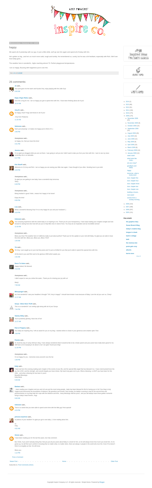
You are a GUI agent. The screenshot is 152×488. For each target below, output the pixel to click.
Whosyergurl (19, 292)
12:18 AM (18, 226)
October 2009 (132, 126)
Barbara (17, 386)
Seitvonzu (18, 126)
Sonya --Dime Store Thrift (23, 304)
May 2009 (130, 142)
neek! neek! (131, 155)
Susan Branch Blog (133, 225)
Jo (15, 86)
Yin (16, 247)
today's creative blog (133, 229)
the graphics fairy (132, 222)
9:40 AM (17, 91)
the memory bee (131, 243)
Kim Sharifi (18, 164)
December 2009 (132, 118)
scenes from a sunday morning (133, 198)
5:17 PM (17, 158)
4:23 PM (17, 410)
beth (127, 239)
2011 (127, 110)
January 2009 (132, 153)
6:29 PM (17, 170)
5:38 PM (17, 333)
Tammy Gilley (19, 316)
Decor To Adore (20, 263)
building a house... (133, 192)
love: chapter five (132, 178)
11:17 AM (18, 297)
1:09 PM (17, 360)
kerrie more (130, 253)
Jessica (17, 150)
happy (129, 170)
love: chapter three (133, 184)
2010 (127, 113)
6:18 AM (17, 269)
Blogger (101, 482)
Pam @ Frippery (20, 328)
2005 (127, 212)
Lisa (16, 207)
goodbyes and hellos (131, 166)
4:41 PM (17, 144)
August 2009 (131, 133)
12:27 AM (18, 321)
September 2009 (132, 128)
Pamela (17, 340)
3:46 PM (17, 132)
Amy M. (17, 110)
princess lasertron (21, 417)
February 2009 (132, 150)
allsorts (128, 250)
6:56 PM (17, 200)
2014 (127, 101)
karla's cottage (131, 236)
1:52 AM (17, 257)
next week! (130, 195)
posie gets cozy (131, 246)
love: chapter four (132, 181)
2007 (127, 207)
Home (64, 461)
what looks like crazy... (132, 159)
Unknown (18, 219)
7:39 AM (17, 285)
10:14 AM (18, 103)
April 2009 (130, 144)
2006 (127, 209)
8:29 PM (17, 212)
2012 (127, 107)
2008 (127, 204)
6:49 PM (17, 184)
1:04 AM (17, 241)
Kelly (16, 366)
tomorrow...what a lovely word (133, 174)
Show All (138, 256)
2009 (127, 116)
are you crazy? (132, 163)
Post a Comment (17, 457)
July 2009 (130, 136)
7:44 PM (17, 309)
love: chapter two (132, 186)
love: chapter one (132, 189)
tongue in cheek (131, 232)
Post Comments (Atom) (25, 465)
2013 (127, 104)
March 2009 (131, 147)
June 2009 (131, 139)
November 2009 (132, 123)
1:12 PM (17, 453)
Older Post (114, 461)
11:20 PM (18, 347)
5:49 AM (17, 380)
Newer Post (13, 461)
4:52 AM (17, 428)
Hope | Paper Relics (21, 98)
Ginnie (17, 435)
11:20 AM (18, 120)
